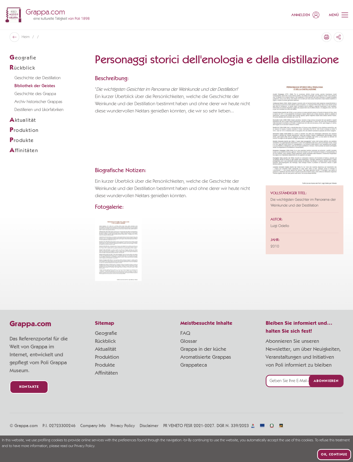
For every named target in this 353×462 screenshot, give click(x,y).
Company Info (93, 426)
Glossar (188, 341)
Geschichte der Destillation (37, 78)
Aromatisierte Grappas (205, 357)
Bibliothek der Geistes (34, 86)
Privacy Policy (123, 426)
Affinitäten (106, 373)
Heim (26, 37)
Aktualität (105, 349)
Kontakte (29, 387)
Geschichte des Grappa (35, 94)
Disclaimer (149, 426)
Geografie (106, 333)
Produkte (105, 365)
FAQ (185, 333)
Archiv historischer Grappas (38, 102)
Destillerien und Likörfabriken (38, 110)
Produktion (107, 357)
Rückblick (105, 341)
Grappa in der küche (203, 349)
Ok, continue (334, 454)
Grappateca (193, 365)
